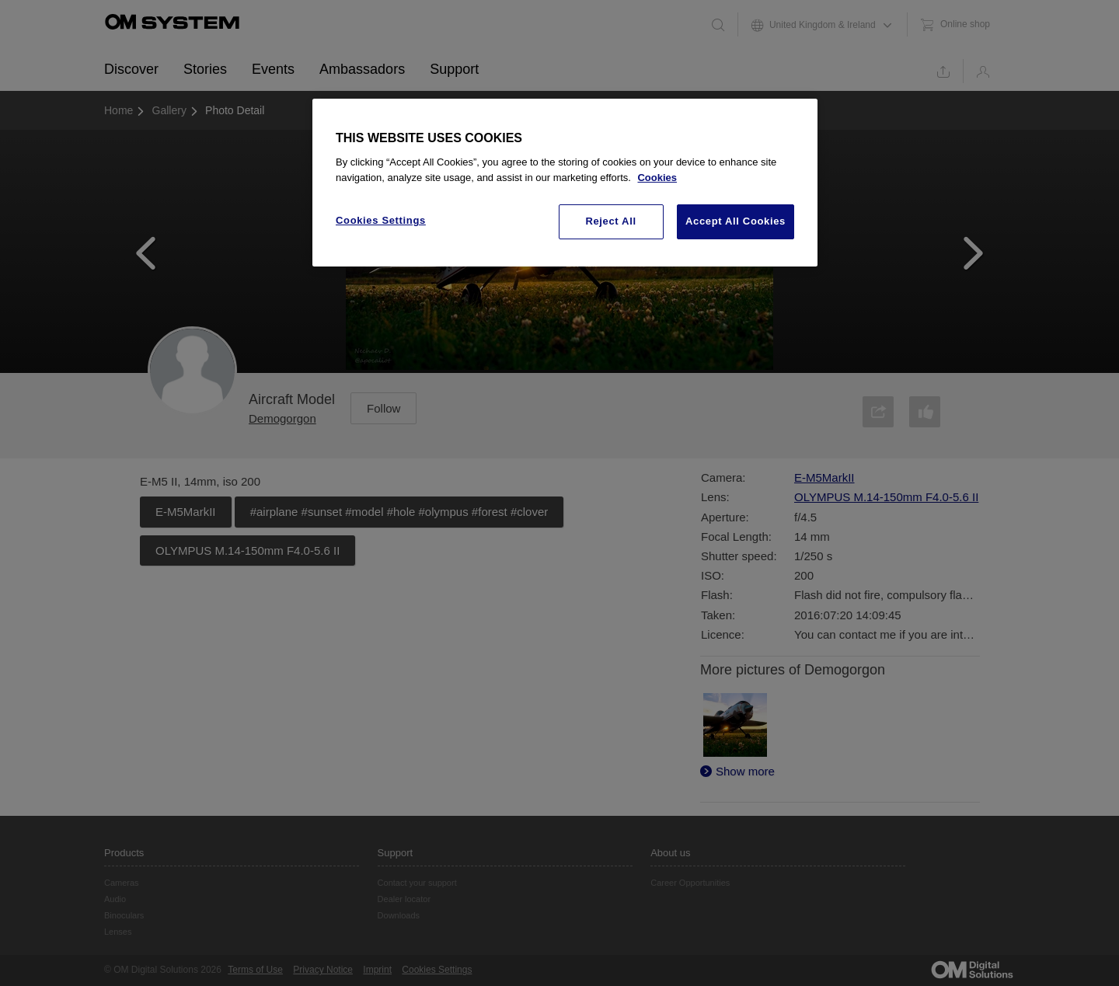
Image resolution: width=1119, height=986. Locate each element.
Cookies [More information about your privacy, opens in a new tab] (657, 177)
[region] (564, 183)
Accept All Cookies (735, 221)
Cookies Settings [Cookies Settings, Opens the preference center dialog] (381, 220)
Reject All (610, 221)
